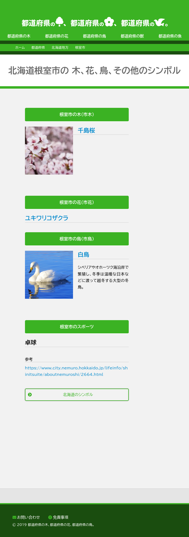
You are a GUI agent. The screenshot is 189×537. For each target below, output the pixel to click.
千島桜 (86, 130)
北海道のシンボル (78, 395)
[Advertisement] (72, 445)
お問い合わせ (28, 517)
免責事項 (60, 517)
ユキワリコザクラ (46, 218)
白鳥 (83, 254)
